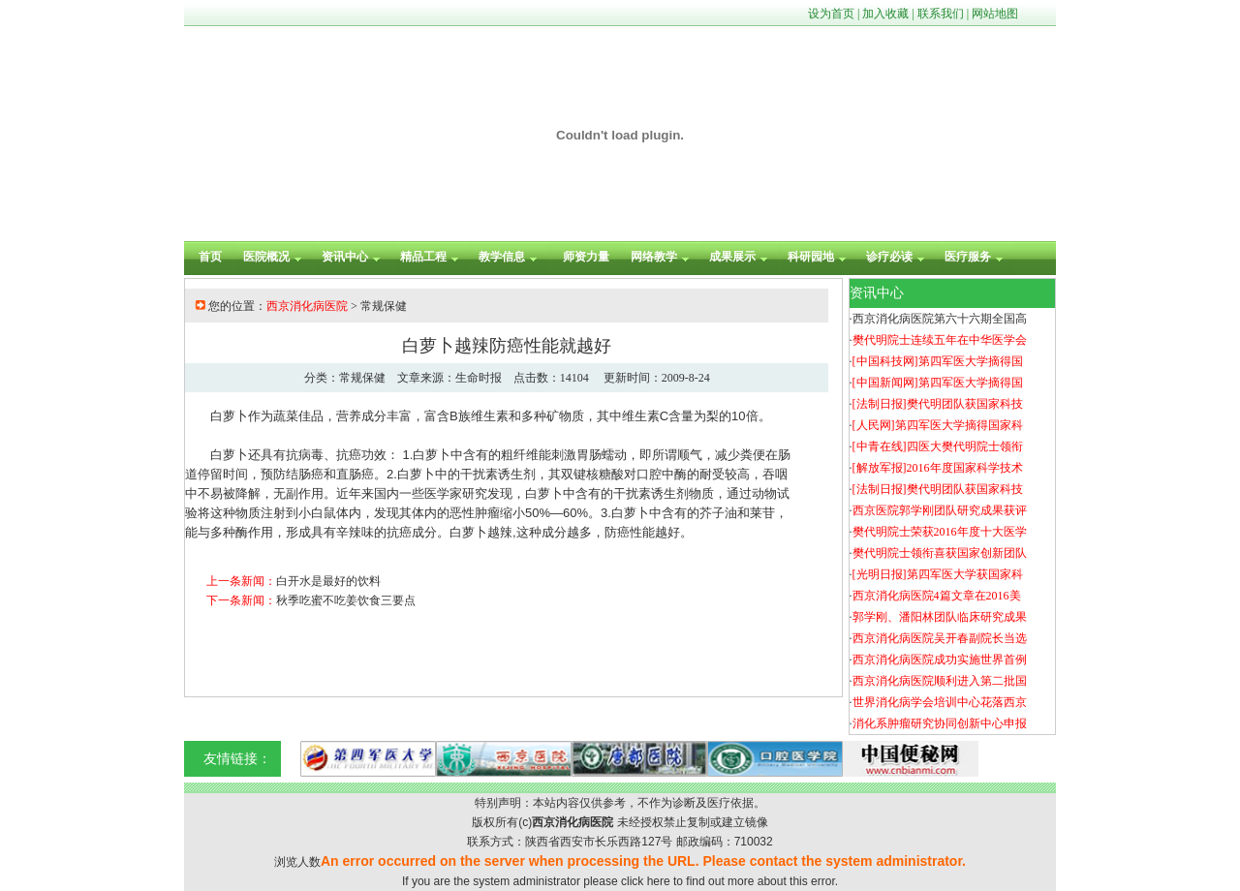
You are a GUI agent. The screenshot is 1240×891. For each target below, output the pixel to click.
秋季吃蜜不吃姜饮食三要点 (346, 600)
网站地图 (995, 13)
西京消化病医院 (307, 306)
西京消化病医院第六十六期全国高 (939, 318)
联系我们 (940, 13)
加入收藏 (885, 13)
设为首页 (831, 13)
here (658, 881)
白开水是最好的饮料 (328, 581)
